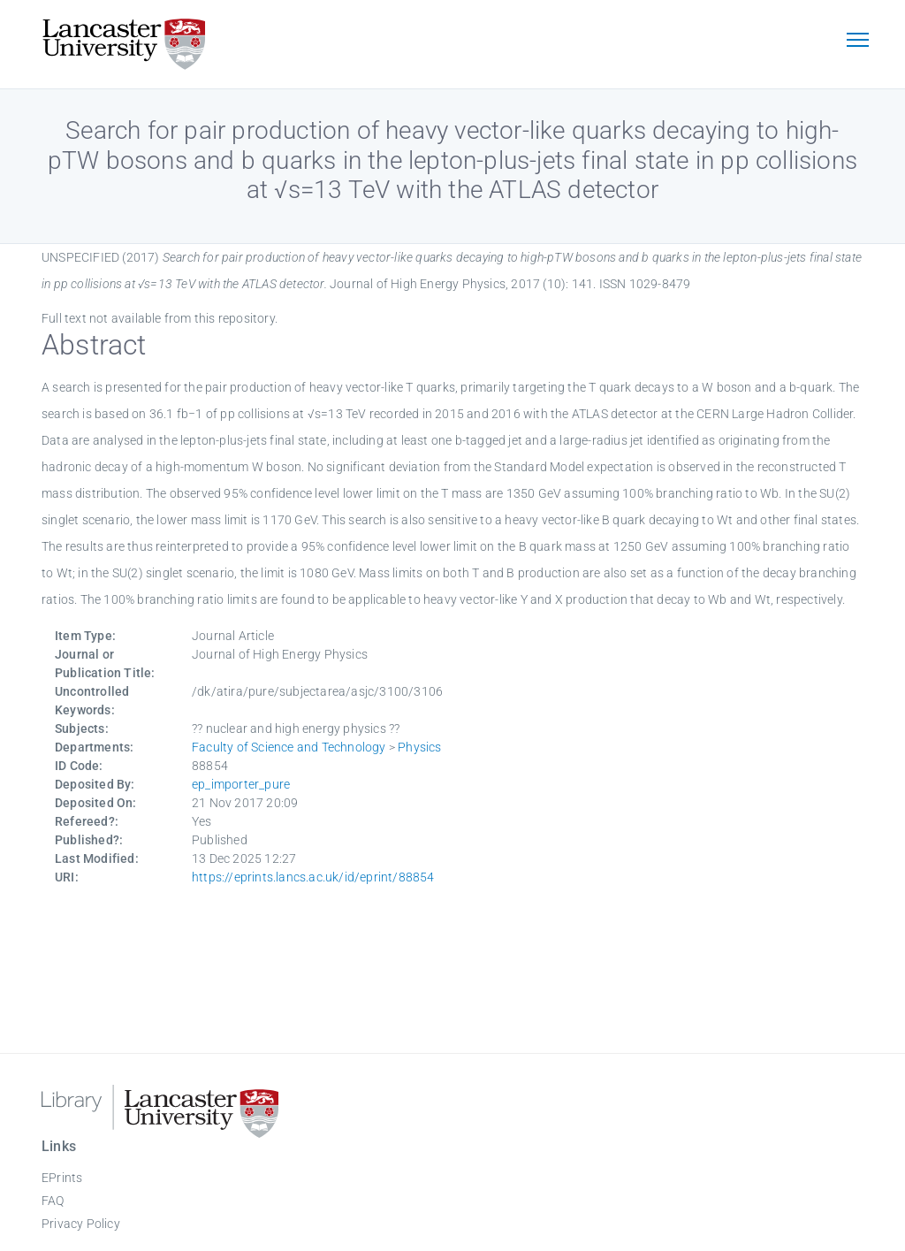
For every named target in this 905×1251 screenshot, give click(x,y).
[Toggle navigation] (857, 41)
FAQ (53, 1201)
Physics (419, 747)
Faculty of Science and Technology (289, 747)
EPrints (62, 1178)
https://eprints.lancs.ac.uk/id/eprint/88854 (313, 877)
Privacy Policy (81, 1224)
